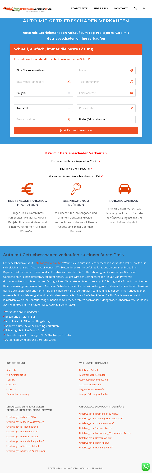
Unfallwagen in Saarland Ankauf (95, 428)
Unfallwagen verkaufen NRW (21, 417)
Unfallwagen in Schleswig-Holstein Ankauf (101, 418)
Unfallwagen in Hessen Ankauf (22, 436)
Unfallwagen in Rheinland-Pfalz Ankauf (99, 413)
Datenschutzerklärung (17, 394)
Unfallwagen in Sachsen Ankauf (22, 446)
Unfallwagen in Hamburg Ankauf (96, 447)
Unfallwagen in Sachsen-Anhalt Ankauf (26, 450)
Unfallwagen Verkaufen (48, 263)
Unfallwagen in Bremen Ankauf (95, 437)
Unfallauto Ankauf (88, 370)
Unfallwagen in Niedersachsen (22, 426)
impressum (12, 389)
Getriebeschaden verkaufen (93, 379)
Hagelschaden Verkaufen (92, 389)
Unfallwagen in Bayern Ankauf (22, 431)
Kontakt (121, 8)
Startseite (79, 8)
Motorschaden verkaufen (92, 374)
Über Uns (101, 8)
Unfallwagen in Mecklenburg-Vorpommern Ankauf (105, 433)
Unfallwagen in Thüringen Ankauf (96, 423)
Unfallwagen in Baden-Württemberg (25, 421)
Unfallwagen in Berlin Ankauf (94, 442)
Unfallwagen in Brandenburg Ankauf (25, 441)
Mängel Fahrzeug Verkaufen (93, 394)
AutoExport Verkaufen (90, 384)
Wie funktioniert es (16, 374)
